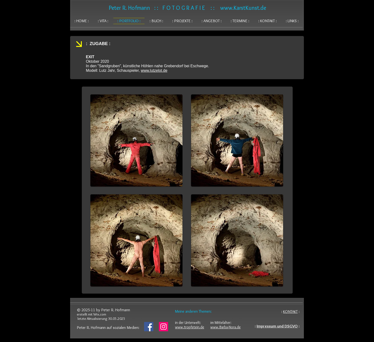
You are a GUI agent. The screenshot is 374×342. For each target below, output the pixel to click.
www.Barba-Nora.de (225, 327)
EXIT (90, 57)
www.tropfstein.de (189, 327)
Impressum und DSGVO (277, 326)
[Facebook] (148, 326)
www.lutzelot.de (154, 70)
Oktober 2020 (97, 61)
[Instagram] (163, 326)
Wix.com (99, 314)
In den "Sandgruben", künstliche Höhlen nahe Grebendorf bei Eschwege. (147, 66)
